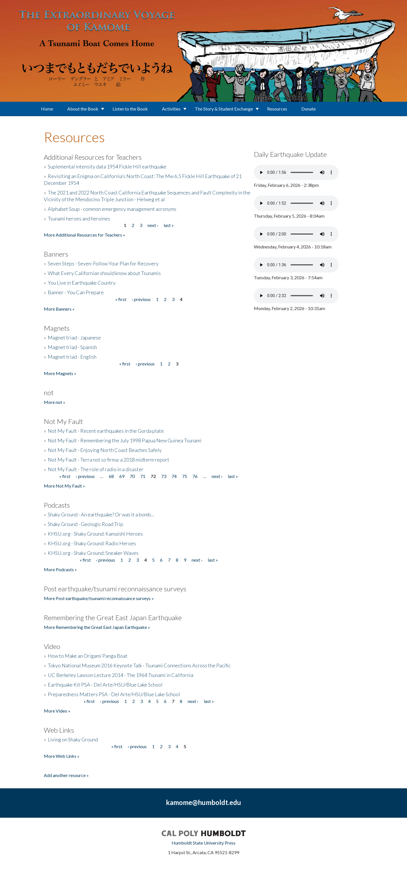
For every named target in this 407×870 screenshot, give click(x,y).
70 (132, 476)
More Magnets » (60, 373)
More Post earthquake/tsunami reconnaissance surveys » (99, 598)
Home (47, 108)
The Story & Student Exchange (224, 108)
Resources (277, 108)
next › (153, 225)
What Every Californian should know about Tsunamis (104, 273)
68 (111, 476)
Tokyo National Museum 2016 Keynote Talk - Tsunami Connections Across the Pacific (139, 665)
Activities (171, 108)
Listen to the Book (130, 108)
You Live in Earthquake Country (82, 283)
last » (169, 225)
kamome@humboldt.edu (203, 802)
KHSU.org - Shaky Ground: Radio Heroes (92, 543)
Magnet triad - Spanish (72, 347)
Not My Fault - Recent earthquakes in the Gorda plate (106, 431)
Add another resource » (66, 775)
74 (174, 476)
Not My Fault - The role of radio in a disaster (96, 469)
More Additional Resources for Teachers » (84, 234)
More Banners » (59, 308)
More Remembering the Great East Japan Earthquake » (97, 627)
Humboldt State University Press (203, 842)
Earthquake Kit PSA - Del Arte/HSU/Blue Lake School (105, 684)
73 (163, 476)
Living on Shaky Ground (73, 739)
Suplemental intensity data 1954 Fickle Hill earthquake (107, 166)
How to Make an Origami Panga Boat (87, 656)
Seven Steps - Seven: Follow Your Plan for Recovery (103, 263)
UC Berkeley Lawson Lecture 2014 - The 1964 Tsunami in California (120, 675)
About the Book (82, 108)
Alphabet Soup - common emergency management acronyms (112, 209)
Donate (308, 108)
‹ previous (141, 299)
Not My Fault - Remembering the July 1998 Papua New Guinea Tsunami (125, 440)
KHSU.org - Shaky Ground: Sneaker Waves (93, 553)
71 (142, 476)
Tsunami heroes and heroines (79, 218)
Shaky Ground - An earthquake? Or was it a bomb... (101, 514)
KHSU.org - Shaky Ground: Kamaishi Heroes (95, 534)
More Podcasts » (60, 569)
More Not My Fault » (64, 485)
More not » (54, 402)
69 (121, 476)
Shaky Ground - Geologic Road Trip (85, 524)
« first (120, 299)
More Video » (57, 710)
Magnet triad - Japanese (74, 337)
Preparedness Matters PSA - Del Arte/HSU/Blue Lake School (114, 694)
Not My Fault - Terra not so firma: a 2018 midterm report (108, 459)
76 (195, 476)
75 (184, 476)
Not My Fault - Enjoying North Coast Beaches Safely (105, 450)
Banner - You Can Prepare (76, 292)
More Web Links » (61, 756)
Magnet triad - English (72, 357)
